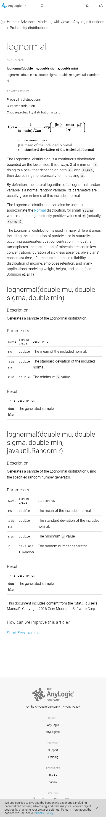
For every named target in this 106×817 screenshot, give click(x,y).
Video (53, 782)
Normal (40, 210)
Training (53, 757)
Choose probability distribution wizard (34, 112)
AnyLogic (53, 725)
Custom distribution (21, 106)
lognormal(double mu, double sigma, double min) (42, 68)
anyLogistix (53, 732)
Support (53, 750)
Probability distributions (29, 28)
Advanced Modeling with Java (45, 22)
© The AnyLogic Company (43, 706)
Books (53, 775)
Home (11, 22)
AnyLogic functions (88, 22)
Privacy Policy (71, 706)
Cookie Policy (44, 813)
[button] (20, 5)
